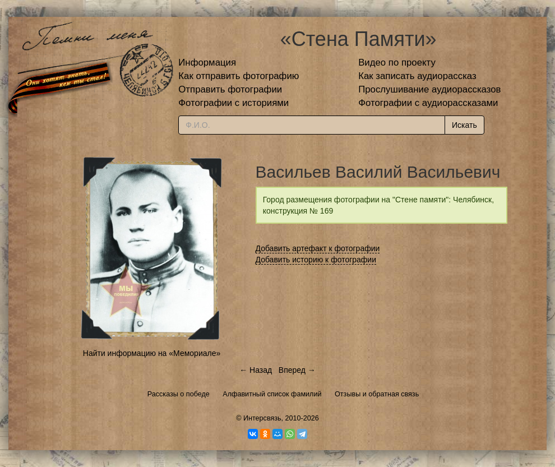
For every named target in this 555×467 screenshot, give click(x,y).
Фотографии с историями (233, 103)
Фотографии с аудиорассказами (428, 103)
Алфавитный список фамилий (272, 394)
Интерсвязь (262, 418)
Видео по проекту (397, 62)
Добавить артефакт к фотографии (318, 248)
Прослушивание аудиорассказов (429, 89)
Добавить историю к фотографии (316, 259)
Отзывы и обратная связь (377, 394)
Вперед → (297, 370)
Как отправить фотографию (238, 76)
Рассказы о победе (178, 394)
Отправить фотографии (230, 89)
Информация (207, 62)
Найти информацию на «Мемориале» (151, 353)
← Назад (255, 370)
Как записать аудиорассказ (417, 76)
